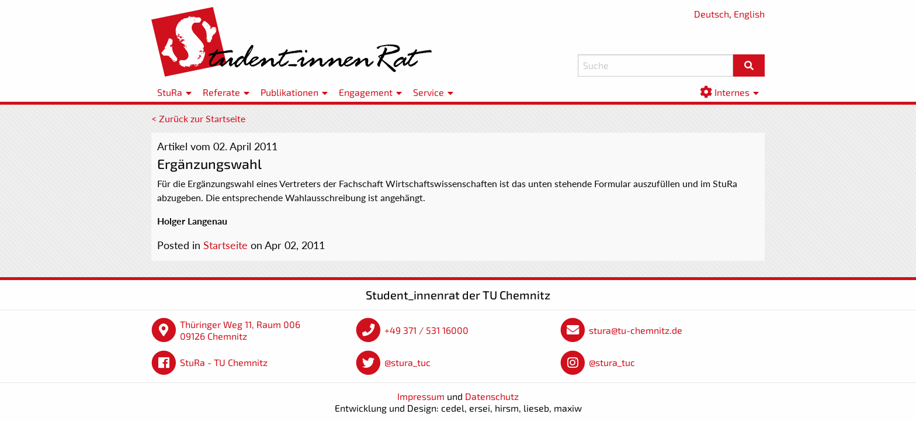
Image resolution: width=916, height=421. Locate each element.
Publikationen (289, 92)
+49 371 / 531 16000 (426, 330)
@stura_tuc (407, 362)
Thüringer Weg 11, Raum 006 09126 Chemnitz (240, 330)
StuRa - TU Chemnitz (224, 362)
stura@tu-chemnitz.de (635, 330)
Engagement (366, 92)
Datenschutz (492, 396)
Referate (221, 92)
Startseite (225, 245)
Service (428, 92)
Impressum (421, 396)
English (749, 13)
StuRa (169, 92)
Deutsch (711, 13)
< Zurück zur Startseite (198, 118)
